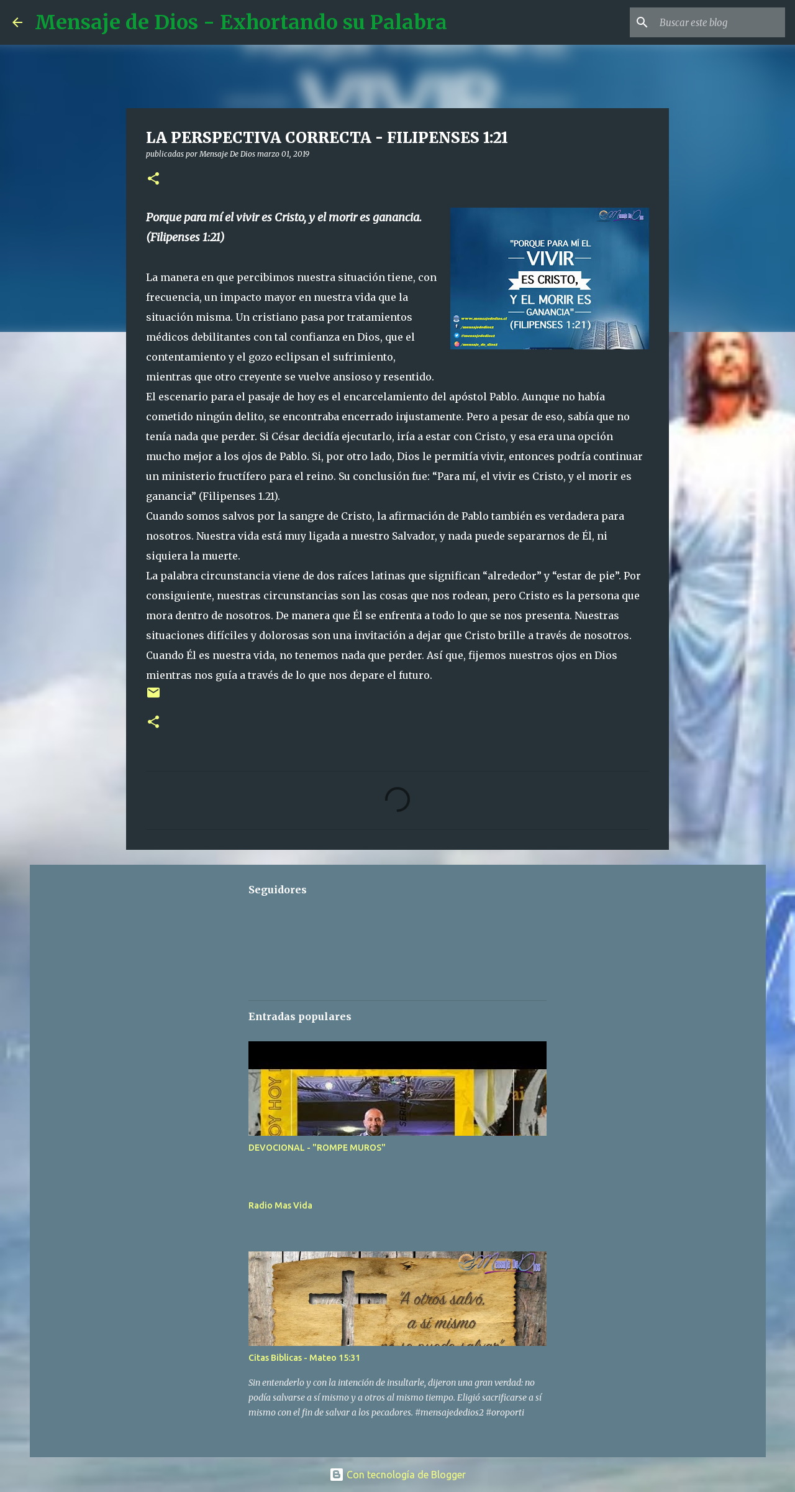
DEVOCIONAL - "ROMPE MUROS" (317, 1148)
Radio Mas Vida (280, 1205)
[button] (153, 179)
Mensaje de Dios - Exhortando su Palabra (241, 22)
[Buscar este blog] (720, 22)
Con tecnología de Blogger (397, 1474)
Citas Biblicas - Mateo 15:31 (304, 1358)
